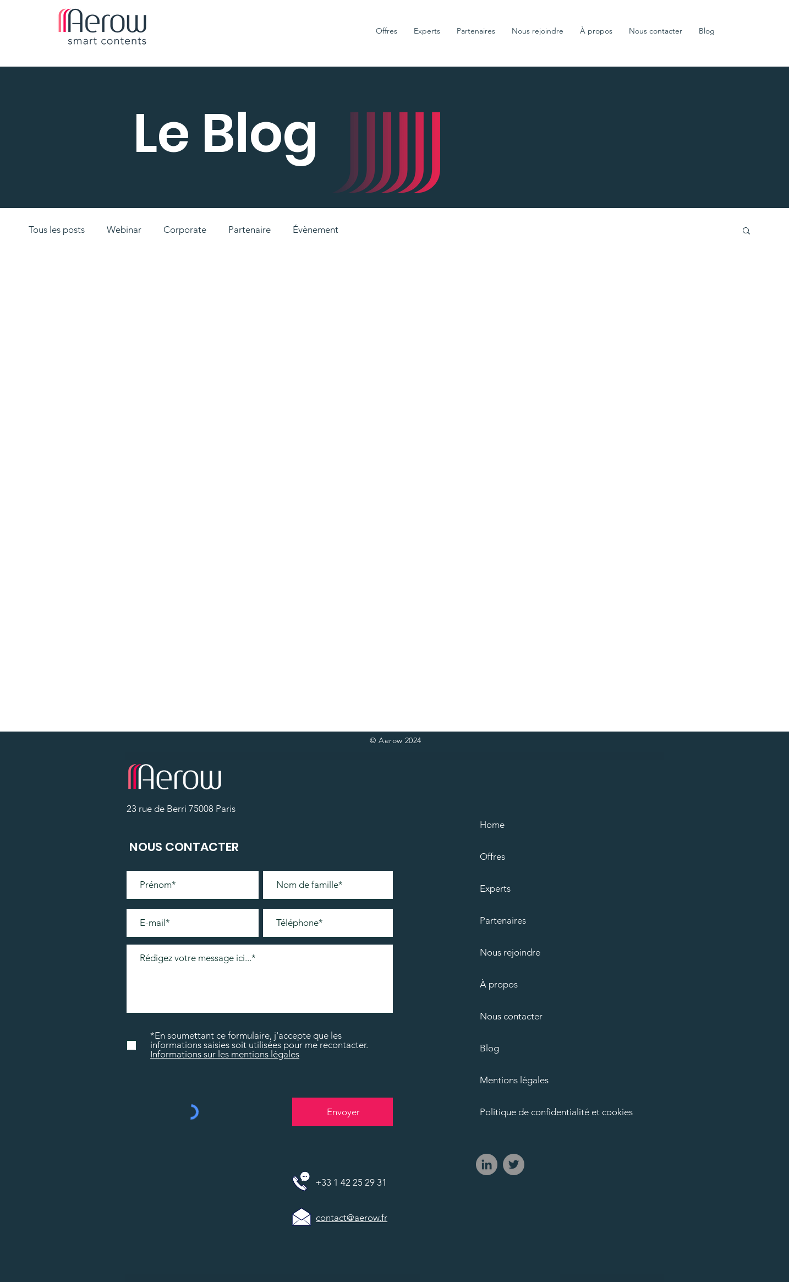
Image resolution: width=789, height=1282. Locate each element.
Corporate (184, 229)
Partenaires (503, 920)
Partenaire (249, 229)
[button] (746, 231)
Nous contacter (511, 1016)
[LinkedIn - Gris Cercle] (486, 1164)
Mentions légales (514, 1079)
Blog (489, 1048)
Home (492, 824)
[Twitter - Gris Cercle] (513, 1164)
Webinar (124, 229)
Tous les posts (57, 229)
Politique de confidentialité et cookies (546, 1111)
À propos (499, 984)
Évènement (315, 229)
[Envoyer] (343, 1112)
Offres (492, 856)
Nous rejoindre (510, 952)
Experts (495, 888)
